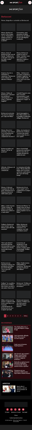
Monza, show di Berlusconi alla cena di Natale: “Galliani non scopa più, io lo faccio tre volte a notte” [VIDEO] (8, 57)
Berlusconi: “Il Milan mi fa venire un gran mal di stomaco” (24, 284)
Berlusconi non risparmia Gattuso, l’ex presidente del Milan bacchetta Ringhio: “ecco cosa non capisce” (8, 267)
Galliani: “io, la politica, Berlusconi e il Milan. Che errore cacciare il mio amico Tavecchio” (8, 285)
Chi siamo (7, 412)
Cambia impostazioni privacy (16, 418)
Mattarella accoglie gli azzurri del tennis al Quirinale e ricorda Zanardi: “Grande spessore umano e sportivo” (21, 364)
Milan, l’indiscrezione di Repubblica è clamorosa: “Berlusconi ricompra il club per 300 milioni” (23, 266)
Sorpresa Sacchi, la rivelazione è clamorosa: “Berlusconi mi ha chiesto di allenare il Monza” (8, 76)
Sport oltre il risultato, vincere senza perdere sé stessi (22, 388)
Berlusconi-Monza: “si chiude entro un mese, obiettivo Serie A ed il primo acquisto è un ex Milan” (23, 209)
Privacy (16, 415)
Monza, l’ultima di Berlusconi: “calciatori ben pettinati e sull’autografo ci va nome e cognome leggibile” (8, 97)
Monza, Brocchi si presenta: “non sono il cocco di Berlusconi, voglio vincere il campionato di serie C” (8, 133)
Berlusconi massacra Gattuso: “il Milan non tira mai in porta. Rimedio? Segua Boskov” (23, 303)
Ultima (25, 316)
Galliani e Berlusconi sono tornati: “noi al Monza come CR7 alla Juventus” (7, 226)
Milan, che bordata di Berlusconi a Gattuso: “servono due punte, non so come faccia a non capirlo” (23, 133)
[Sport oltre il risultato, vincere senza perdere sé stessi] (4, 390)
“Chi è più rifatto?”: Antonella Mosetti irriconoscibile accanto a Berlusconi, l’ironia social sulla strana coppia (8, 247)
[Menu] (2, 2)
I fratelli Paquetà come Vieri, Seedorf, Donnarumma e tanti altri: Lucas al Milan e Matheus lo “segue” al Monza (23, 97)
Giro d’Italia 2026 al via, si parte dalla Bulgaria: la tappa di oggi (21, 328)
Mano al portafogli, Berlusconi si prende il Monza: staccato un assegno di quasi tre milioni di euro (23, 152)
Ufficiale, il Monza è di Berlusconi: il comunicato (8, 168)
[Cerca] (30, 2)
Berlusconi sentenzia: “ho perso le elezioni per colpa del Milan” (7, 114)
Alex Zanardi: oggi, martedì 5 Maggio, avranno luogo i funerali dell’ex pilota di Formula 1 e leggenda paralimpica (21, 356)
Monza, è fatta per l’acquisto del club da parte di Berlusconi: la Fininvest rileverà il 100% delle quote (8, 190)
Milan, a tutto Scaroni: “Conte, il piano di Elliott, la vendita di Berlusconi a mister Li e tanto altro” (8, 209)
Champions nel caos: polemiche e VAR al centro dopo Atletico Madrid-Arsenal (22, 372)
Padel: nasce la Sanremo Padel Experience (20, 345)
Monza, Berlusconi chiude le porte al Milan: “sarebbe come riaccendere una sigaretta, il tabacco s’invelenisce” (23, 57)
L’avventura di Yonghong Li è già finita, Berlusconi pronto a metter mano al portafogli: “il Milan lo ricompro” (23, 247)
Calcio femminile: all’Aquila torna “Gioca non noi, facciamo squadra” (21, 337)
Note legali (24, 412)
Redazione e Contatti (16, 412)
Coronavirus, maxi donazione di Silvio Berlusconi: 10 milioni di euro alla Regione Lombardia (23, 36)
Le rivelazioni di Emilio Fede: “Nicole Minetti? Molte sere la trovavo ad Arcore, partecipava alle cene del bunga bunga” (23, 171)
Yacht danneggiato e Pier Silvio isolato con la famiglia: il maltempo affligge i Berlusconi (23, 115)
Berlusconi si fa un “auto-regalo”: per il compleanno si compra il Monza (23, 189)
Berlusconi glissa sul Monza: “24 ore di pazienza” (7, 150)
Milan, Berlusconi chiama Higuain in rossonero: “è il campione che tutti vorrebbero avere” (22, 227)
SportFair (10, 420)
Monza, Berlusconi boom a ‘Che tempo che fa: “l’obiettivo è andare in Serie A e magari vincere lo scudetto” (7, 36)
